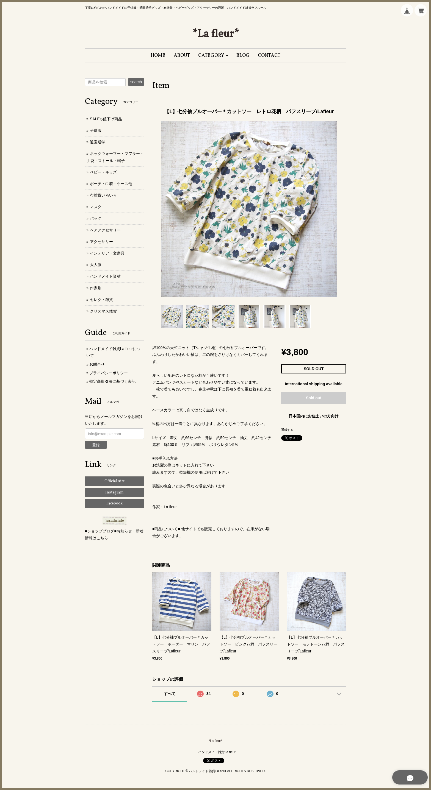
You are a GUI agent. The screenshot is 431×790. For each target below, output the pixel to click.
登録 (96, 445)
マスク (95, 207)
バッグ (95, 218)
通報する (287, 429)
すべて (169, 693)
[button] (213, 56)
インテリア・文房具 (107, 253)
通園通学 (97, 142)
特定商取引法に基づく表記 (112, 381)
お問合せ (97, 364)
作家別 (95, 288)
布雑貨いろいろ (103, 195)
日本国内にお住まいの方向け (314, 416)
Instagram (114, 492)
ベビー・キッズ (103, 172)
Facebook (114, 503)
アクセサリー (101, 241)
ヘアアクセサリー (105, 230)
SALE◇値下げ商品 (106, 119)
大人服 (95, 265)
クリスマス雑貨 (103, 311)
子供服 (95, 130)
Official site (114, 481)
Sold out (313, 398)
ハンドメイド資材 (105, 276)
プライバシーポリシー (108, 373)
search (136, 82)
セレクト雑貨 (101, 299)
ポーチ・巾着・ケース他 (111, 184)
